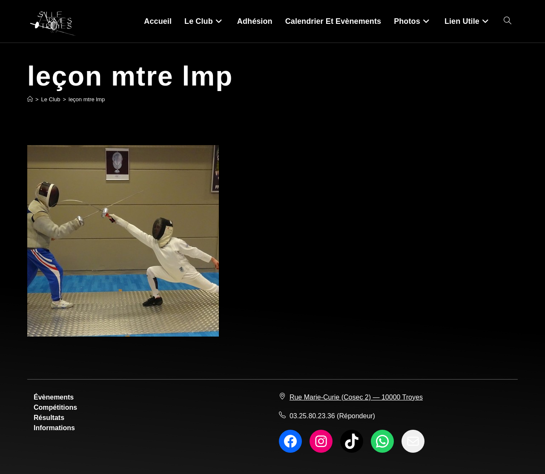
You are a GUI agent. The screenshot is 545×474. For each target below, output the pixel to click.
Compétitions (55, 407)
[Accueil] (30, 99)
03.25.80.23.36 (312, 416)
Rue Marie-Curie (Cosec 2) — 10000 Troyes (356, 397)
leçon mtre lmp (87, 99)
